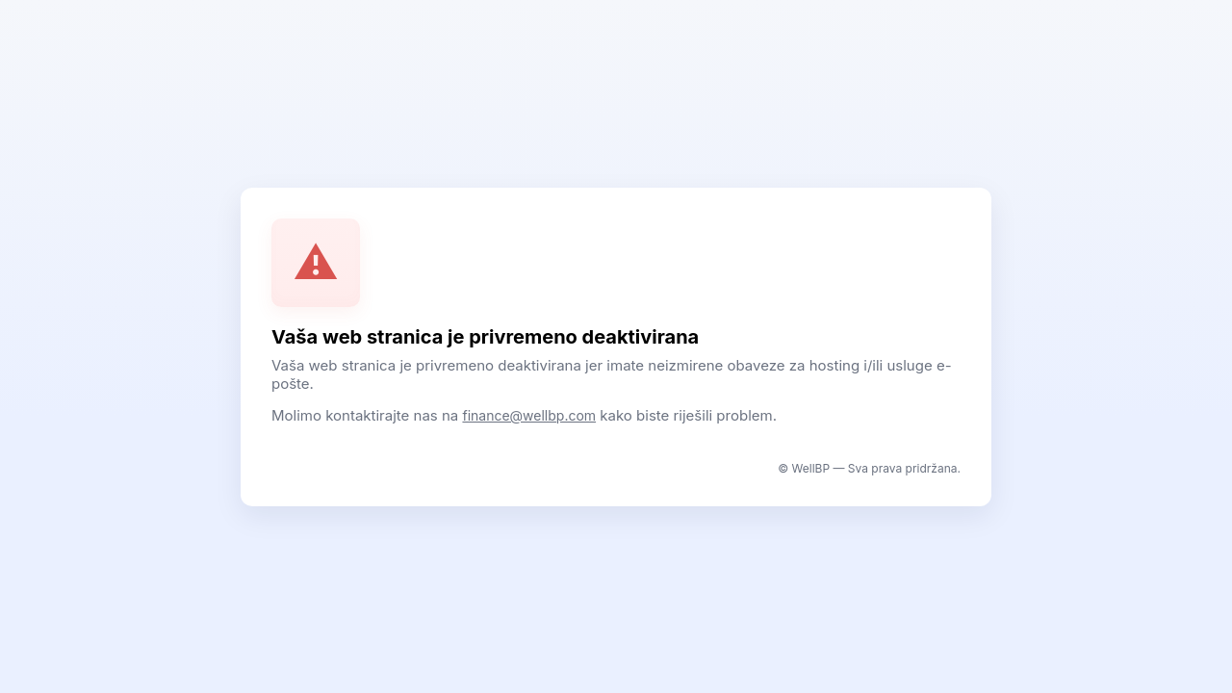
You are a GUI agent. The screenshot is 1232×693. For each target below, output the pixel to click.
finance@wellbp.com (529, 415)
